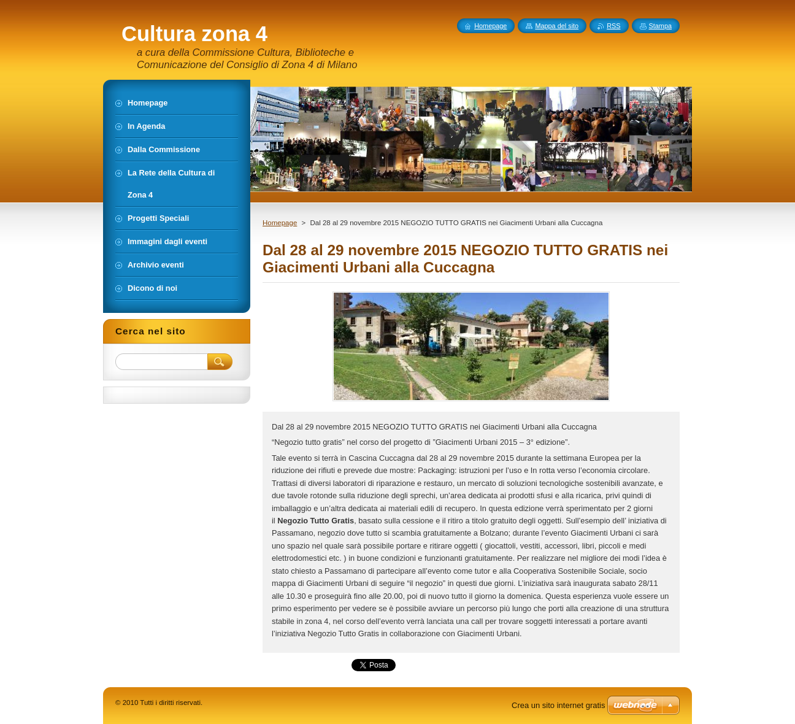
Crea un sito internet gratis (558, 705)
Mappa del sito (556, 25)
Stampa (660, 25)
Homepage (280, 222)
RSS (613, 25)
